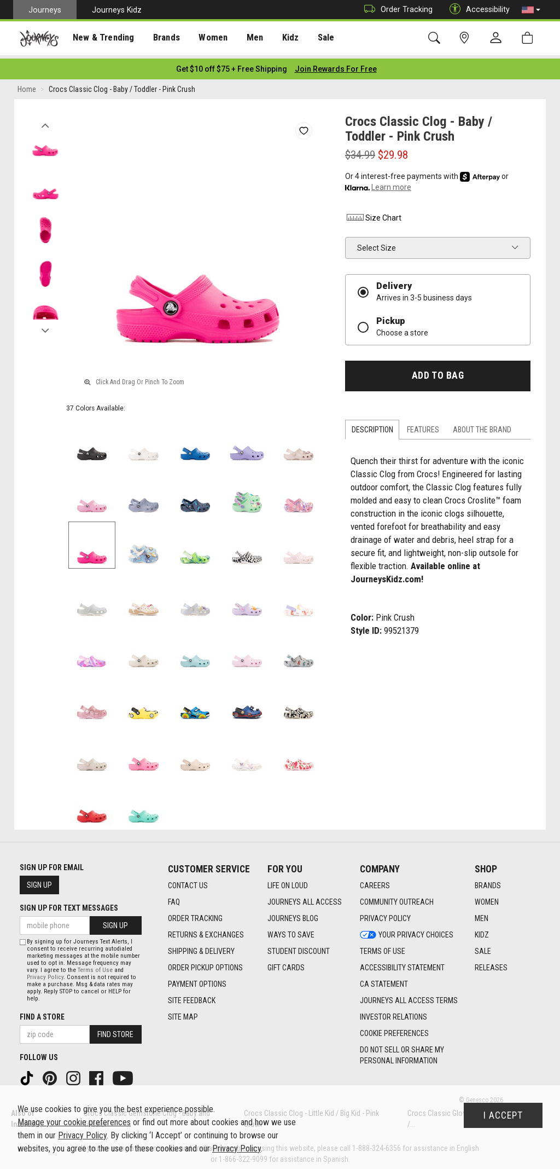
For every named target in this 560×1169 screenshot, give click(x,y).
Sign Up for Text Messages (69, 904)
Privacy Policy (45, 973)
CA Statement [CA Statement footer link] (384, 980)
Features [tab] (423, 426)
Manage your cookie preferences (74, 1122)
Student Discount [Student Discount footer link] (298, 948)
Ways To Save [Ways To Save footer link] (290, 931)
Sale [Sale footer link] (483, 948)
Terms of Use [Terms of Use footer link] (382, 948)
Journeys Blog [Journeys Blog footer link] (292, 915)
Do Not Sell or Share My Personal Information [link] (402, 1052)
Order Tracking (396, 9)
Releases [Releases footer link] (491, 964)
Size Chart (373, 214)
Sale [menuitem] (316, 39)
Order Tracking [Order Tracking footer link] (195, 915)
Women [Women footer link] (487, 898)
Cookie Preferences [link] (394, 1030)
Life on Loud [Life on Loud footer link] (287, 882)
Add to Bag (438, 372)
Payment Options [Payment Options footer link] (197, 980)
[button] (531, 9)
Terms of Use (95, 966)
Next (45, 324)
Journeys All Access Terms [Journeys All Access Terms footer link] (409, 997)
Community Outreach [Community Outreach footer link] (397, 898)
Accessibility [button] (477, 9)
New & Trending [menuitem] (101, 39)
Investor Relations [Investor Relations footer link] (393, 1013)
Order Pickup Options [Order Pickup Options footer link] (205, 964)
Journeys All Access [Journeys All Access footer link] (304, 898)
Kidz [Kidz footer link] (482, 931)
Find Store (115, 1031)
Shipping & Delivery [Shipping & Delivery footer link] (201, 948)
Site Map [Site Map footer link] (183, 1013)
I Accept (503, 1115)
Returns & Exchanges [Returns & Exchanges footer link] (206, 931)
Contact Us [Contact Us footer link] (188, 882)
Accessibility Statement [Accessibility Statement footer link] (402, 964)
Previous (45, 119)
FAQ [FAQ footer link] (174, 898)
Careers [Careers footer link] (375, 882)
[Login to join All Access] (231, 65)
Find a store (42, 1013)
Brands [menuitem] (161, 39)
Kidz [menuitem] (281, 39)
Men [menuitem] (246, 39)
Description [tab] (372, 426)
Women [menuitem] (206, 39)
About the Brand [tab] (482, 426)
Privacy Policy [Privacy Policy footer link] (385, 915)
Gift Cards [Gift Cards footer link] (286, 964)
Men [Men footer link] (481, 915)
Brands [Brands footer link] (488, 882)
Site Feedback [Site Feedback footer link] (191, 997)
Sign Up (39, 881)
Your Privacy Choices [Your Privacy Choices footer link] (406, 931)
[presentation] (101, 38)
